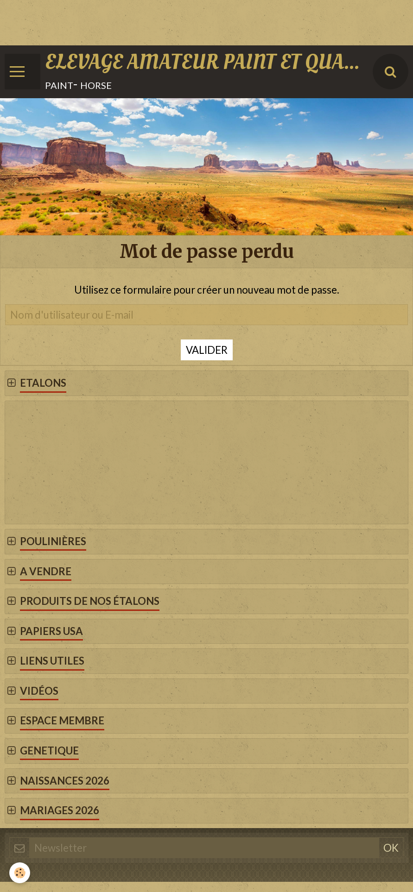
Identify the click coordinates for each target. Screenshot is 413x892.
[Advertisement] (168, 21)
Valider (207, 350)
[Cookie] (19, 872)
